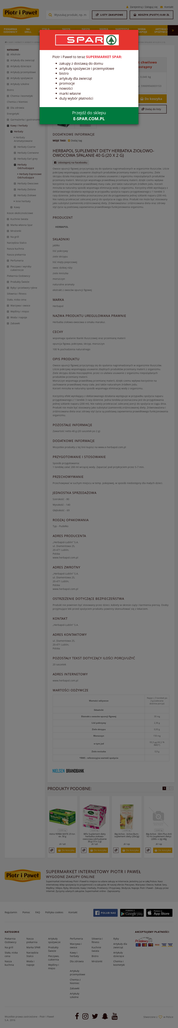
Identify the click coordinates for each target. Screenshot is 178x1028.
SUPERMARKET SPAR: (104, 56)
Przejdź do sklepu (89, 115)
